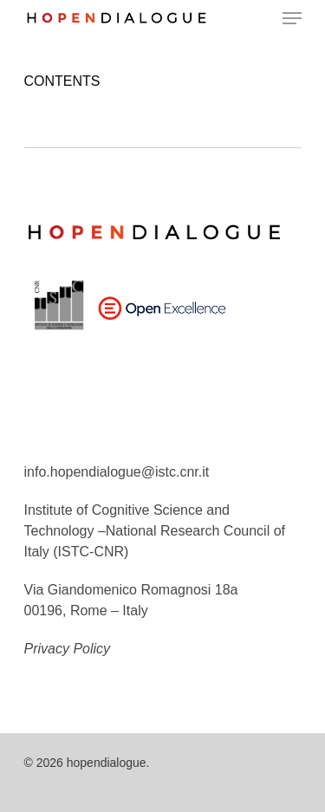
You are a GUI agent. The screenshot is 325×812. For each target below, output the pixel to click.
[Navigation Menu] (292, 18)
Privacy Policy (67, 648)
